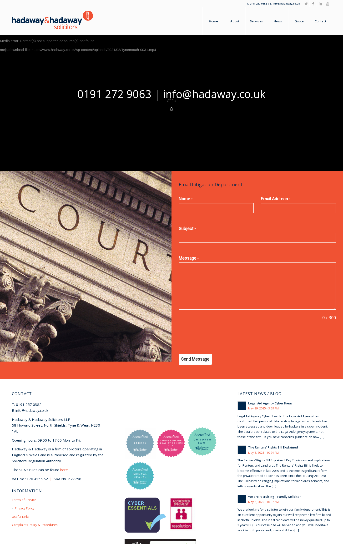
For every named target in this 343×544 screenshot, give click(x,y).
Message (189, 258)
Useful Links (21, 516)
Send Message (195, 359)
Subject (187, 228)
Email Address (275, 198)
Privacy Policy (24, 508)
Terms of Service (24, 500)
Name (185, 198)
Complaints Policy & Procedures (35, 525)
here (64, 469)
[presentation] (215, 337)
